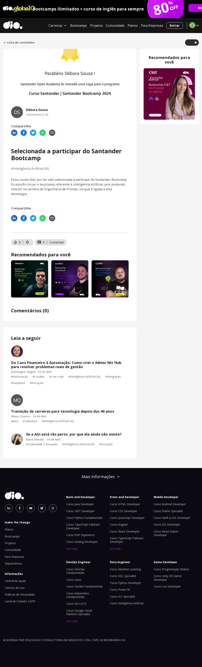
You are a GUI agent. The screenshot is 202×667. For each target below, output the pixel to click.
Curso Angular (119, 524)
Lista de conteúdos (19, 42)
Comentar (56, 242)
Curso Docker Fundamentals (84, 586)
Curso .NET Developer (80, 511)
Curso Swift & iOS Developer (172, 518)
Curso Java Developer (80, 504)
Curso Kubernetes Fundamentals (77, 595)
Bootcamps (78, 25)
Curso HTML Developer (125, 504)
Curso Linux (73, 580)
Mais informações (101, 476)
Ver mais (71, 548)
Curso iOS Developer (167, 524)
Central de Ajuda (15, 581)
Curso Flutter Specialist (168, 511)
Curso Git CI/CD (76, 603)
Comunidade (115, 25)
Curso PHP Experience (80, 535)
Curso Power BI (120, 589)
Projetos (96, 25)
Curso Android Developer (170, 504)
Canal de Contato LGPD (20, 601)
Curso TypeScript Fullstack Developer (83, 526)
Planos (133, 25)
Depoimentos (13, 563)
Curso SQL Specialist (123, 576)
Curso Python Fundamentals (84, 518)
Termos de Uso (15, 588)
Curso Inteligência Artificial (126, 603)
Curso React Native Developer (166, 533)
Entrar (175, 25)
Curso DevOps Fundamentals (75, 571)
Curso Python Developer (125, 583)
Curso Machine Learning (125, 569)
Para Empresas (152, 25)
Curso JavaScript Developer (127, 518)
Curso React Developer (124, 531)
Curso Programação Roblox (171, 569)
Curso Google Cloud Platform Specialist (79, 612)
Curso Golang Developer (82, 542)
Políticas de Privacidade (20, 594)
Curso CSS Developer (123, 511)
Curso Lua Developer (167, 586)
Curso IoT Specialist (122, 596)
